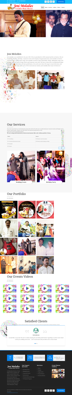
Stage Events (40, 371)
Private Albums (41, 373)
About (46, 7)
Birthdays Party (26, 369)
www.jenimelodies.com (39, 358)
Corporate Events (26, 373)
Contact (63, 7)
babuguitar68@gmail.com (39, 357)
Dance (39, 368)
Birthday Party (51, 182)
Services (50, 7)
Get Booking (61, 1)
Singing (39, 370)
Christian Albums (41, 375)
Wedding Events (21, 182)
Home (42, 7)
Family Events (26, 375)
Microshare (9, 391)
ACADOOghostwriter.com (12, 392)
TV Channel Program (27, 378)
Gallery (54, 7)
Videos (58, 7)
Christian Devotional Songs (28, 377)
